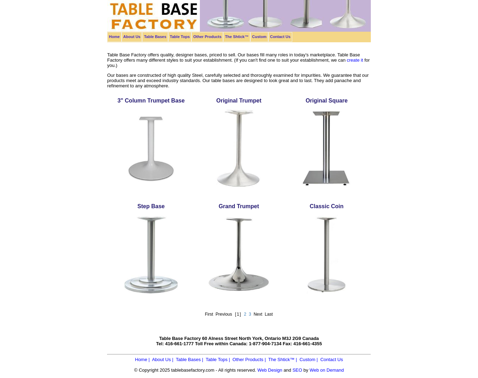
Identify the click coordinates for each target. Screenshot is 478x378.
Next (257, 314)
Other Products (207, 37)
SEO (297, 370)
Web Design (269, 370)
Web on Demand (327, 370)
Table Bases (155, 37)
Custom (259, 37)
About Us (132, 37)
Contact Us (280, 37)
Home (114, 37)
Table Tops (180, 37)
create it (355, 60)
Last (269, 314)
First (209, 314)
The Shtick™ (237, 37)
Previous (224, 314)
